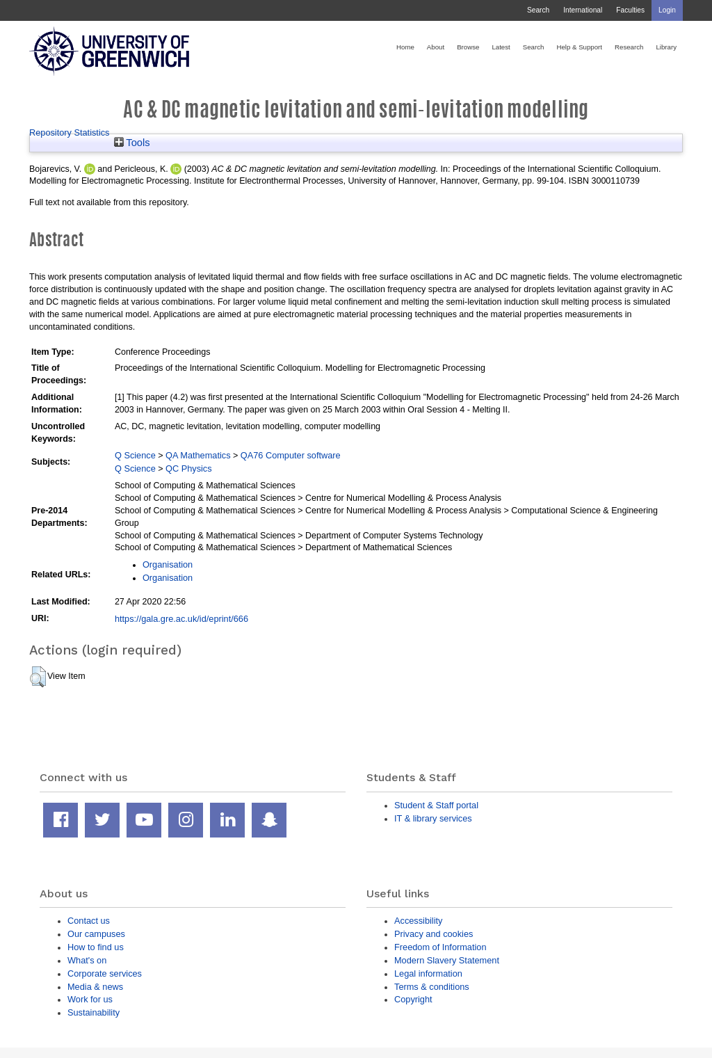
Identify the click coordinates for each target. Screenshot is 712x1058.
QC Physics (188, 468)
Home (405, 47)
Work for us (90, 999)
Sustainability (93, 1012)
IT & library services (433, 818)
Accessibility (418, 920)
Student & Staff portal (436, 805)
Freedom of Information (440, 947)
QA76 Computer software (291, 455)
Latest (501, 47)
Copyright (413, 999)
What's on (86, 960)
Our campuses (96, 934)
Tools (132, 142)
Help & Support (579, 47)
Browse (468, 47)
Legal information (428, 973)
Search (538, 10)
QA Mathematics (198, 455)
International (582, 10)
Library (666, 47)
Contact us (88, 920)
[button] (38, 676)
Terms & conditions (431, 986)
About (435, 47)
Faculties (630, 10)
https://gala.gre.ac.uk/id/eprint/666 (181, 619)
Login (667, 10)
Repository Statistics (69, 132)
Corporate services (104, 973)
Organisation (168, 564)
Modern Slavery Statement (446, 960)
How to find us (95, 947)
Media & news (95, 986)
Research (629, 47)
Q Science (135, 455)
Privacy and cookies (433, 934)
